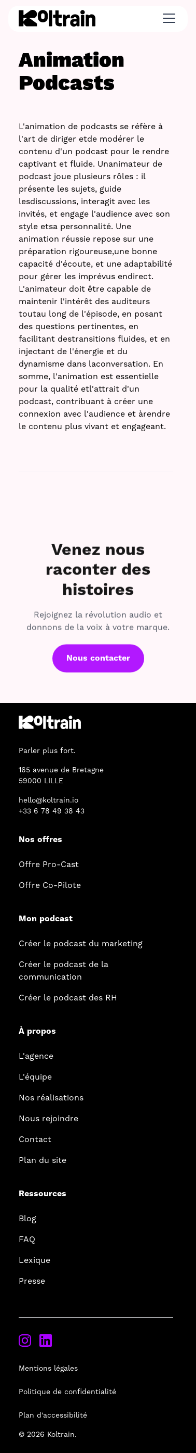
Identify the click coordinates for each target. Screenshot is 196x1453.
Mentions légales (48, 1368)
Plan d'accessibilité (53, 1415)
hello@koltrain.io (48, 800)
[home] (57, 18)
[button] (167, 18)
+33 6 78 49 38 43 (52, 811)
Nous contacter (98, 664)
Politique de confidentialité (67, 1392)
